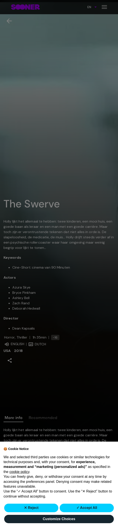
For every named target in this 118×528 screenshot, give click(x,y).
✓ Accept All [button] (86, 508)
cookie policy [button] (19, 472)
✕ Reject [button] (31, 508)
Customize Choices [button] (59, 519)
